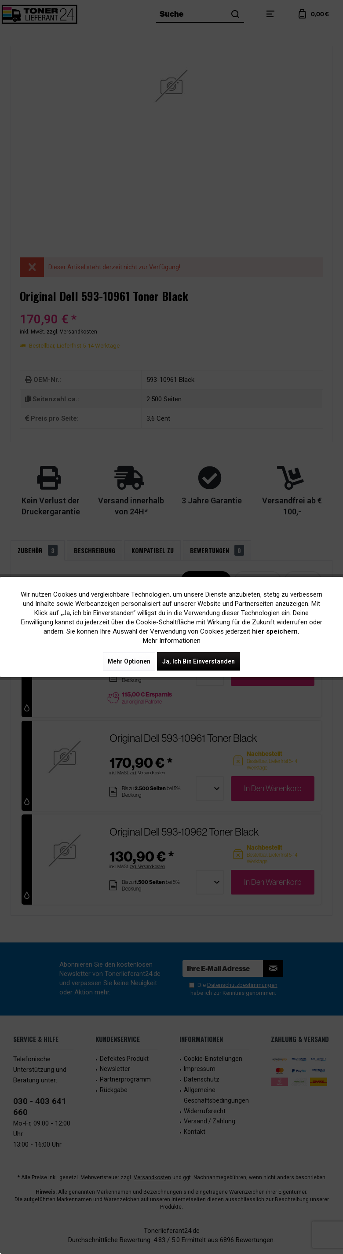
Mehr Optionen (129, 661)
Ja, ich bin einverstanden (198, 661)
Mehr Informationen (172, 641)
